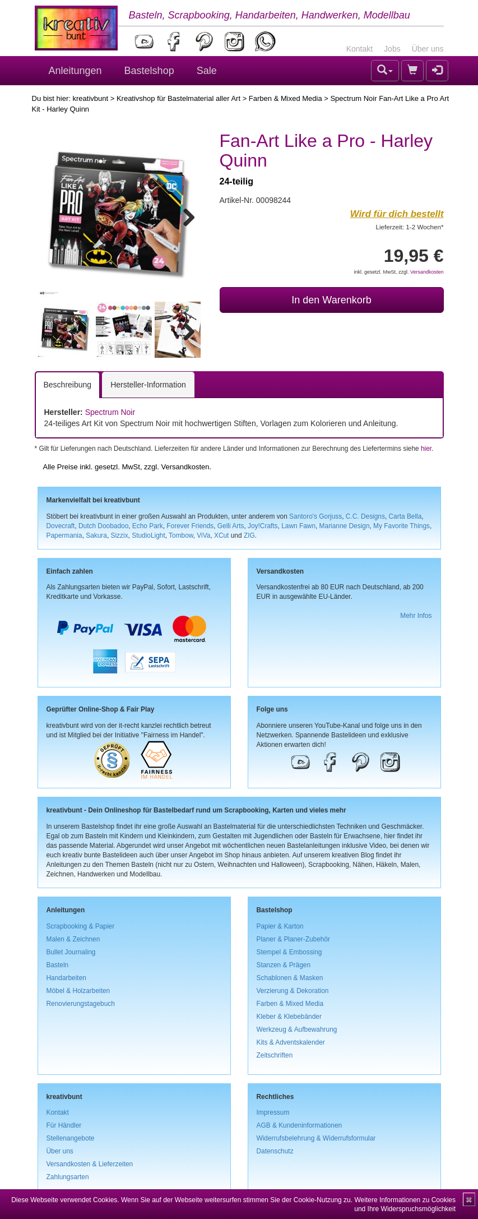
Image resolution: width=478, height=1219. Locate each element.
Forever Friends (190, 526)
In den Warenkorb (331, 300)
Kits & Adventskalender (291, 1042)
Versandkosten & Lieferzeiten (90, 1164)
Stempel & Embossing (289, 952)
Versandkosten (427, 272)
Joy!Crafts (263, 526)
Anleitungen (75, 70)
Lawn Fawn (298, 526)
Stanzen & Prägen (284, 965)
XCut (221, 535)
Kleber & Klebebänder (289, 1017)
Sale (207, 70)
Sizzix (119, 535)
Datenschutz (275, 1151)
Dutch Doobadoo (103, 526)
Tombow (181, 535)
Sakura (96, 535)
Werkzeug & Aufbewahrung (297, 1029)
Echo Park (147, 526)
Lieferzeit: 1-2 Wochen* (410, 226)
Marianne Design (344, 526)
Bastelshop (149, 70)
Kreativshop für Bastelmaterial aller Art (178, 98)
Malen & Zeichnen (73, 939)
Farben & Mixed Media (285, 98)
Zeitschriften (275, 1055)
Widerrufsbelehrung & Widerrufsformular (316, 1138)
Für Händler (64, 1125)
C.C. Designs (365, 516)
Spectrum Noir (110, 412)
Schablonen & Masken (290, 978)
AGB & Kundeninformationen (299, 1125)
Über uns (428, 48)
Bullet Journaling (71, 952)
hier (426, 448)
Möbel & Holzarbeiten (78, 991)
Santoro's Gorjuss (315, 516)
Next (184, 215)
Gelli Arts (230, 526)
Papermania (64, 535)
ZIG (249, 535)
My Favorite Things (401, 526)
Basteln (58, 965)
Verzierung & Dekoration (293, 991)
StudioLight (148, 535)
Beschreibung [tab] (68, 384)
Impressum (273, 1112)
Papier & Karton (280, 926)
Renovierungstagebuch (81, 1004)
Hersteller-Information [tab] (148, 384)
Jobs (392, 48)
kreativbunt (90, 98)
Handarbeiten (66, 978)
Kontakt (359, 48)
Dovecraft (61, 526)
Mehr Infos (415, 616)
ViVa (203, 535)
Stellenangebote (71, 1138)
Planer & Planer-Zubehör (294, 939)
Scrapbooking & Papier (81, 926)
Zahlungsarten (68, 1177)
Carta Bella (405, 516)
